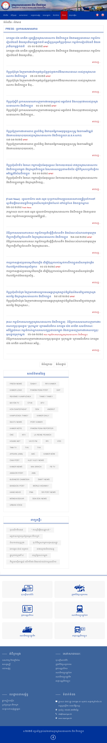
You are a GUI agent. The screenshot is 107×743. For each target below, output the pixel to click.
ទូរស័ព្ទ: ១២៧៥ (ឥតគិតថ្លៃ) (68, 710)
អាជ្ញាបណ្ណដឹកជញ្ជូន (79, 635)
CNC (12, 435)
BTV (42, 403)
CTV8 (30, 403)
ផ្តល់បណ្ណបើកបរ (27, 615)
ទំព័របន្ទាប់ (61, 364)
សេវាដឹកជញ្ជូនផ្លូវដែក (80, 615)
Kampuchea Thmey (19, 415)
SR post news (49, 492)
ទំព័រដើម (5, 15)
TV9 (39, 447)
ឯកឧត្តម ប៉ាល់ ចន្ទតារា (19, 549)
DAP (58, 390)
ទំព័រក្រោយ (46, 364)
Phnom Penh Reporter (41, 428)
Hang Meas (15, 492)
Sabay (33, 383)
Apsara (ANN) (16, 454)
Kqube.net (15, 441)
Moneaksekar (17, 498)
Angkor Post (16, 473)
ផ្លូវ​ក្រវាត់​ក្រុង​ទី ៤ (17, 555)
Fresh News (26, 207)
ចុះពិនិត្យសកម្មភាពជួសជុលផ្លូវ (45, 542)
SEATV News (16, 422)
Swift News (44, 479)
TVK (27, 447)
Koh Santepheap (18, 409)
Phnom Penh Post (39, 390)
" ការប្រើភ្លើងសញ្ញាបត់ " (41, 530)
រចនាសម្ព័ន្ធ (6, 669)
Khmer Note (16, 428)
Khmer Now (49, 454)
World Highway (41, 486)
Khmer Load (16, 390)
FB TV (52, 466)
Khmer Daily (43, 415)
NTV (24, 435)
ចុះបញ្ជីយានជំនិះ (27, 594)
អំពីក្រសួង (13, 15)
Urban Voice (16, 505)
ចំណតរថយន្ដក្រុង (17, 542)
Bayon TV (14, 403)
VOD (59, 441)
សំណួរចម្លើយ (72, 15)
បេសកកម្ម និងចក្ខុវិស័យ (11, 660)
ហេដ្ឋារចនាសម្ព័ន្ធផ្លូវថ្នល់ (11, 709)
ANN (33, 473)
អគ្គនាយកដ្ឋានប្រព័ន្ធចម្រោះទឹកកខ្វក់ (24, 536)
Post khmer (36, 422)
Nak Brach (36, 466)
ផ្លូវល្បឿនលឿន (8, 701)
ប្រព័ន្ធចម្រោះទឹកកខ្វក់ (10, 705)
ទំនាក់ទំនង (56, 15)
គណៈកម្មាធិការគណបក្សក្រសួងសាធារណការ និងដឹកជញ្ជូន (66, 334)
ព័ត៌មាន (64, 15)
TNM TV (13, 447)
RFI (47, 441)
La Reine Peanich (42, 435)
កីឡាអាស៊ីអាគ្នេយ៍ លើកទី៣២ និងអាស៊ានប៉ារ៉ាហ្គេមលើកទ (33, 561)
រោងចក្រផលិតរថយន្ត (45, 549)
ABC (33, 454)
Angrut (51, 409)
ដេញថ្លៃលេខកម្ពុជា (39, 555)
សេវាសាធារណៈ (23, 15)
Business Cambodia (19, 479)
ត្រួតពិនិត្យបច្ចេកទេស (80, 594)
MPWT (45, 46)
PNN (31, 492)
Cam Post (14, 460)
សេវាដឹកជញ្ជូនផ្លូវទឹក (27, 635)
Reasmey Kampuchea (20, 396)
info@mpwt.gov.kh (65, 714)
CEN (37, 409)
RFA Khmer (50, 383)
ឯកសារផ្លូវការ (46, 15)
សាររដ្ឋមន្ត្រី (6, 664)
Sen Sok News (39, 498)
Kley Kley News (36, 460)
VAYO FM (33, 441)
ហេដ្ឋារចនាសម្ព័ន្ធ (35, 15)
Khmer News (16, 466)
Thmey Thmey (46, 396)
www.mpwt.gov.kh (65, 718)
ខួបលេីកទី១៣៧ (16, 530)
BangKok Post (17, 486)
